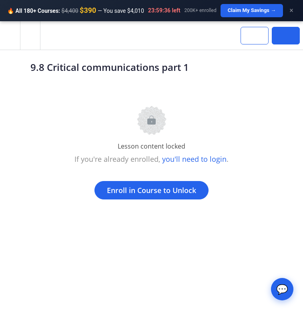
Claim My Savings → (252, 10)
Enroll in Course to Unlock (151, 190)
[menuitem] (30, 35)
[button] (10, 35)
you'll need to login (194, 159)
